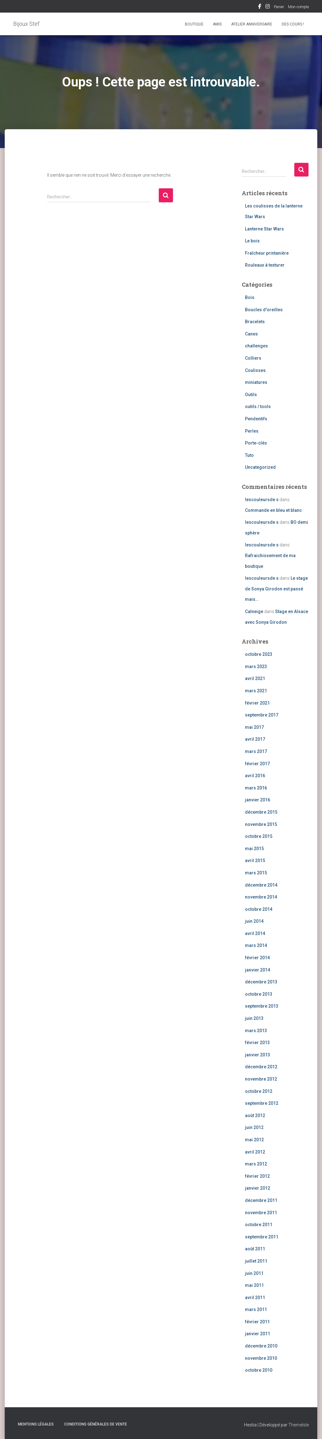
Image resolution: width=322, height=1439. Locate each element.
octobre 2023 (258, 654)
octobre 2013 (258, 994)
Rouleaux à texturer (265, 265)
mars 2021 (256, 690)
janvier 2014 (257, 969)
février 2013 (257, 1042)
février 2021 (257, 703)
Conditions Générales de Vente (95, 1424)
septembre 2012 (261, 1103)
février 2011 (257, 1321)
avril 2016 (255, 775)
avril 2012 (255, 1151)
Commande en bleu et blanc (273, 510)
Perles (251, 431)
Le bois (252, 240)
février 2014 (257, 957)
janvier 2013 (257, 1054)
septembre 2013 (261, 1006)
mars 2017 (256, 751)
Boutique (194, 24)
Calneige (254, 611)
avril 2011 (255, 1297)
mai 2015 (254, 848)
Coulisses (255, 370)
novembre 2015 (261, 824)
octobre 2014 (258, 909)
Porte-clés (256, 443)
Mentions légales (36, 1424)
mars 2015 (256, 872)
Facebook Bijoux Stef (259, 7)
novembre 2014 (261, 896)
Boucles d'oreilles (264, 309)
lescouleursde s (262, 499)
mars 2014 (256, 945)
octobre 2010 (258, 1370)
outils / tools (258, 406)
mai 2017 (254, 727)
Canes (251, 333)
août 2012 (255, 1115)
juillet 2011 (256, 1261)
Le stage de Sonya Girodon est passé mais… (276, 589)
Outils (251, 394)
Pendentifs (256, 418)
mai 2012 (254, 1139)
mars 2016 (256, 787)
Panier (279, 7)
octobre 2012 (258, 1091)
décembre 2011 (261, 1200)
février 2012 (257, 1176)
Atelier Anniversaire (251, 24)
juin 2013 (254, 1018)
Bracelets (255, 321)
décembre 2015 (261, 812)
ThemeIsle (298, 1424)
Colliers (253, 358)
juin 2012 (254, 1127)
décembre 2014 (261, 885)
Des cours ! (293, 24)
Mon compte (298, 7)
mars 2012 (256, 1163)
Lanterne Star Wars (264, 228)
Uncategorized (260, 467)
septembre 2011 (261, 1236)
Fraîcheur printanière (267, 253)
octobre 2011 (258, 1224)
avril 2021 (255, 678)
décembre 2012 (261, 1066)
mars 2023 (256, 666)
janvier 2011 (257, 1333)
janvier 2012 (257, 1188)
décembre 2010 (261, 1345)
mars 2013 (256, 1030)
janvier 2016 (257, 799)
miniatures (256, 382)
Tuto (249, 455)
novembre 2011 (261, 1212)
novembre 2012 (261, 1079)
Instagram (267, 7)
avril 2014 (255, 933)
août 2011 (255, 1248)
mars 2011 (256, 1309)
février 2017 (257, 763)
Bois (249, 297)
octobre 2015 (258, 836)
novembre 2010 (261, 1358)
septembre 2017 (261, 714)
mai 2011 (254, 1285)
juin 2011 (254, 1273)
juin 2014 (254, 921)
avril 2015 (255, 860)
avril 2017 (255, 739)
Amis (217, 24)
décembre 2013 (261, 981)
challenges (256, 345)
